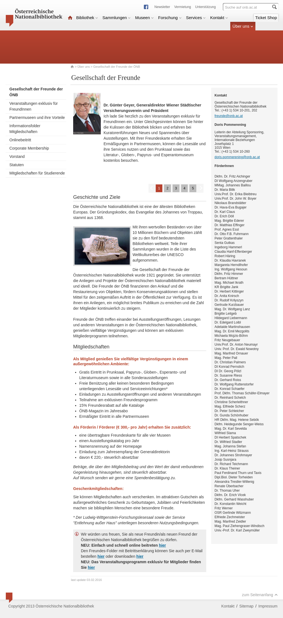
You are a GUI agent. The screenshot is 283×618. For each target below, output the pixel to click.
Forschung (170, 17)
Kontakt (219, 17)
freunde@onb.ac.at (229, 116)
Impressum (267, 606)
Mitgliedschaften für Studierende (37, 173)
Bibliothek (87, 17)
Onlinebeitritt (20, 140)
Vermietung (182, 7)
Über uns (242, 26)
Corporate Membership (29, 148)
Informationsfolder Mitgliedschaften (24, 129)
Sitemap (246, 606)
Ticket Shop (266, 17)
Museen (144, 17)
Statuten (16, 165)
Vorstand (17, 156)
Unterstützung (205, 7)
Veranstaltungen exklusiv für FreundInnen (33, 106)
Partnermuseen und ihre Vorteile (37, 117)
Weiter (200, 188)
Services (196, 17)
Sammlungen (116, 17)
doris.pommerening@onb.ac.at (237, 157)
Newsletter (162, 7)
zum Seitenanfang (260, 595)
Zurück (151, 188)
